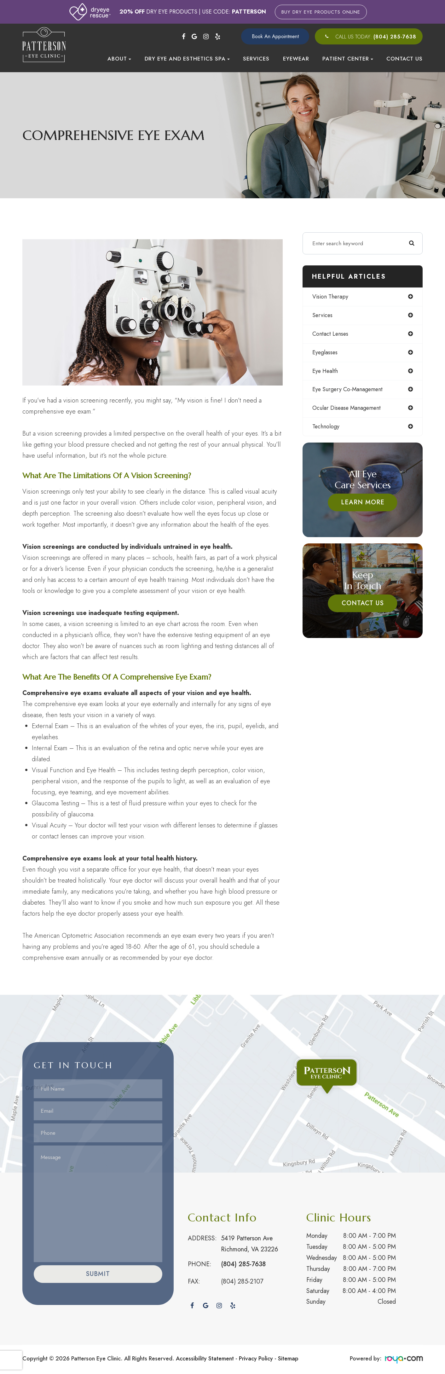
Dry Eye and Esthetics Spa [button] (187, 58)
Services (256, 58)
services (322, 315)
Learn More (362, 502)
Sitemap (288, 1358)
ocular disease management (346, 408)
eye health (325, 371)
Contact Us (404, 58)
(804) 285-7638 (394, 36)
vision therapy (330, 297)
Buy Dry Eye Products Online (320, 12)
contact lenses (330, 334)
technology (325, 427)
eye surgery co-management (347, 390)
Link (222, 1084)
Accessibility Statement (205, 1358)
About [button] (119, 58)
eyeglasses (325, 352)
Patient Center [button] (347, 58)
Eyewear (296, 58)
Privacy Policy (256, 1358)
